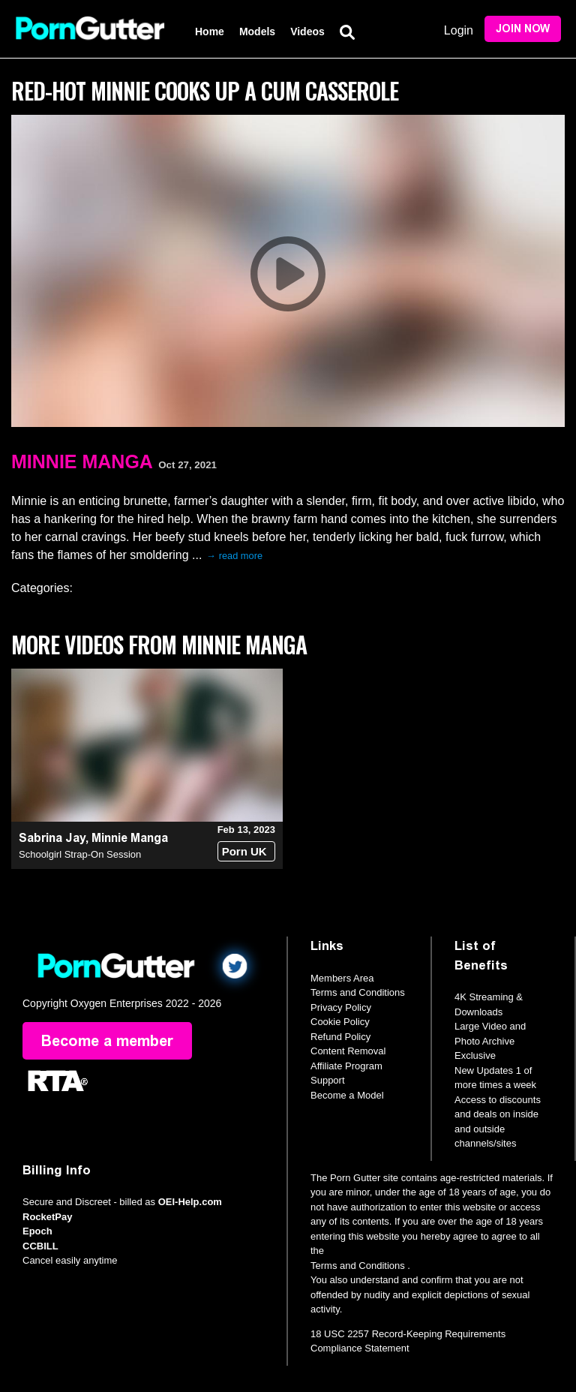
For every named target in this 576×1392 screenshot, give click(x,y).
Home (209, 32)
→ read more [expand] (234, 555)
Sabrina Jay (52, 838)
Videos (307, 32)
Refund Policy (340, 1036)
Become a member (107, 1041)
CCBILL (40, 1246)
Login (458, 30)
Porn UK (244, 851)
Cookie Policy (340, 1021)
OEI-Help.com (190, 1201)
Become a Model (347, 1095)
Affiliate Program (346, 1066)
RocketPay (47, 1216)
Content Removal (348, 1051)
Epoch (37, 1231)
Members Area (342, 978)
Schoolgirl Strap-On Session (80, 854)
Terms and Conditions (357, 992)
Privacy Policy (340, 1007)
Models (257, 32)
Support (327, 1080)
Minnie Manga (82, 461)
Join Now (523, 29)
